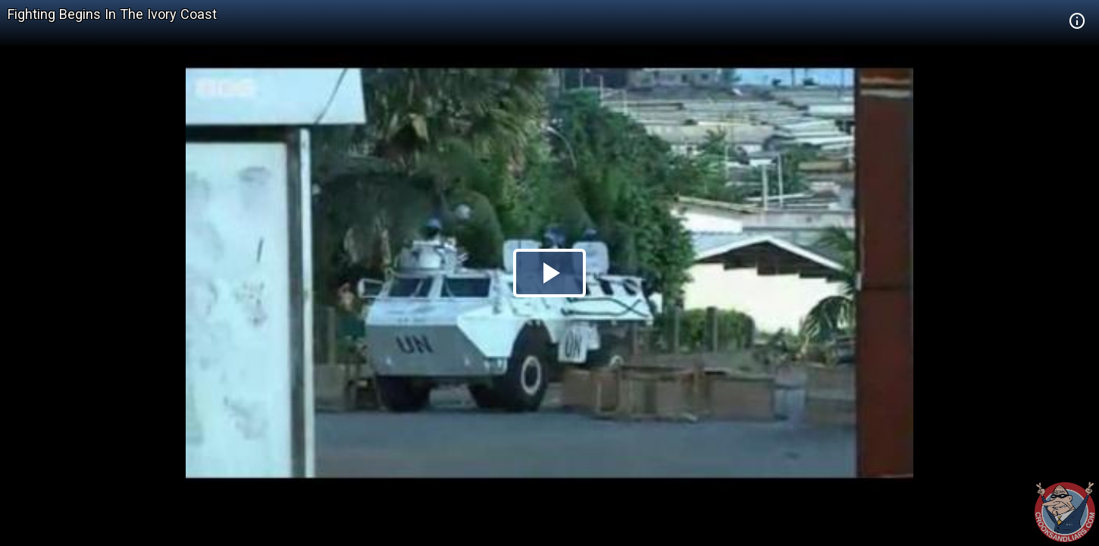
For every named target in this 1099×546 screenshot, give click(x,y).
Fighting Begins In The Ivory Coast (112, 14)
